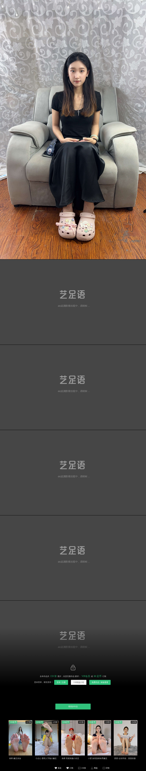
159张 (83, 768)
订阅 (71, 768)
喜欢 (59, 768)
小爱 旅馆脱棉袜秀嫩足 (97, 758)
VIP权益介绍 (78, 682)
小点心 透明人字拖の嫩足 (46, 758)
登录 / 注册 (61, 682)
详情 (107, 768)
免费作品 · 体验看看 (100, 682)
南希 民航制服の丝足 (70, 758)
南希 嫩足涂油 (15, 758)
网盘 (96, 768)
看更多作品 (73, 706)
